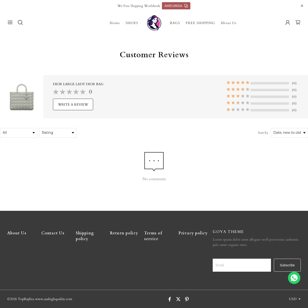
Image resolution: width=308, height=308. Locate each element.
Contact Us (52, 233)
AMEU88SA (176, 6)
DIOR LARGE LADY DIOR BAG (78, 84)
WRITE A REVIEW (73, 104)
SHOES (132, 23)
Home (115, 23)
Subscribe (287, 265)
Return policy (124, 233)
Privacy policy (193, 233)
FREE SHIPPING (200, 23)
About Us (229, 23)
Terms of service (153, 236)
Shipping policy (85, 236)
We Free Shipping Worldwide (138, 6)
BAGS (175, 23)
